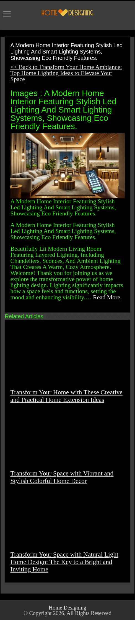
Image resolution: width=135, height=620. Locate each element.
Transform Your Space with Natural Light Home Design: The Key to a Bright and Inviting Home (64, 562)
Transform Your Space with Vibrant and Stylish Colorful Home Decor (61, 477)
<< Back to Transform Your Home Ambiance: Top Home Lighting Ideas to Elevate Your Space (66, 72)
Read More (106, 297)
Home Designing (67, 608)
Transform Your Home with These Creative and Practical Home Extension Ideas (66, 396)
